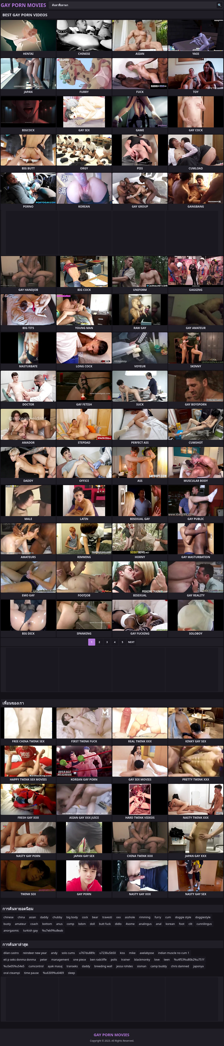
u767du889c (87, 953)
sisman (141, 966)
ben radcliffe (98, 959)
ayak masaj (55, 966)
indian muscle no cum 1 (173, 953)
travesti (107, 917)
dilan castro (11, 953)
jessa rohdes (124, 966)
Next (131, 642)
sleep (71, 973)
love (157, 959)
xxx (118, 917)
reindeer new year (35, 953)
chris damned (180, 966)
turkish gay (30, 930)
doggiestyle (203, 917)
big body (72, 917)
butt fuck (105, 924)
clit (190, 924)
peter (43, 959)
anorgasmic (11, 930)
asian (32, 917)
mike (132, 953)
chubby (57, 917)
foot (181, 924)
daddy (44, 917)
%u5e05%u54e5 (14, 966)
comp (70, 924)
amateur (20, 924)
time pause (31, 973)
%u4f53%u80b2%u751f (189, 959)
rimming (144, 917)
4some (130, 924)
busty (7, 924)
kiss (122, 953)
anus (59, 924)
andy (54, 953)
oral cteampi (12, 973)
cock (85, 917)
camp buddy (158, 966)
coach (34, 924)
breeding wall (103, 966)
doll (92, 924)
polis (114, 959)
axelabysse (147, 953)
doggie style (183, 917)
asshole (130, 917)
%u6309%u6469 (53, 973)
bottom (47, 924)
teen (167, 959)
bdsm (82, 924)
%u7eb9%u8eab (52, 930)
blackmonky (142, 959)
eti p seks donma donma (20, 959)
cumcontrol (36, 966)
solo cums (68, 953)
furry (158, 917)
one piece (79, 959)
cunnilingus (204, 924)
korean (170, 924)
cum (168, 917)
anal (158, 924)
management (60, 959)
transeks (72, 966)
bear (95, 917)
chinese (8, 917)
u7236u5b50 (107, 953)
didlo (118, 924)
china (21, 917)
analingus (145, 924)
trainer (125, 959)
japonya (198, 966)
